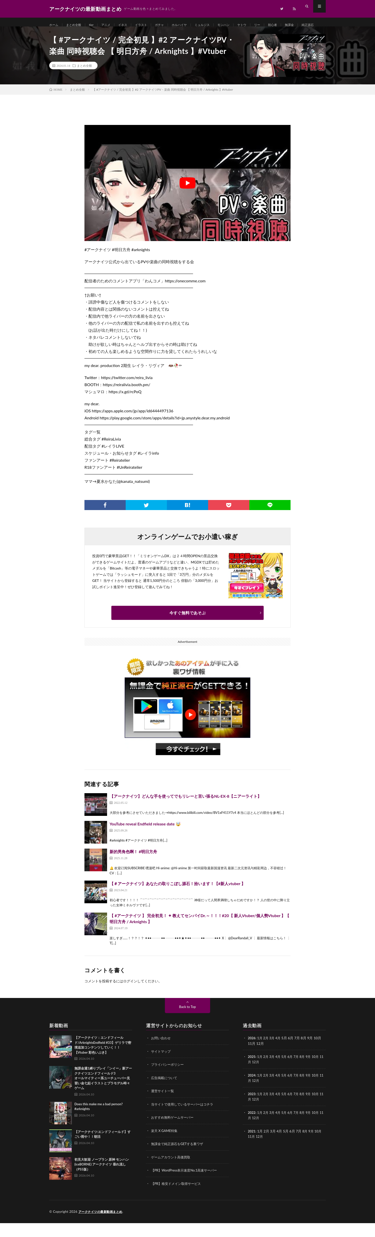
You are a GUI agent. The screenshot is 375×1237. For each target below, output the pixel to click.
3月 (273, 1053)
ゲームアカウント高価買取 (172, 1171)
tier (95, 25)
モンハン (241, 25)
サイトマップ (161, 1066)
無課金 (312, 25)
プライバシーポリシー (168, 1080)
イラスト (150, 25)
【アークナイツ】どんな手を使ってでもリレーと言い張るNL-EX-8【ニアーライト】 (185, 811)
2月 (267, 1053)
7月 (299, 1072)
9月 (312, 1072)
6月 (293, 1072)
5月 (286, 1072)
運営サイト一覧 (163, 1106)
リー (277, 25)
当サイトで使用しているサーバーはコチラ (184, 1119)
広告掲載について (165, 1093)
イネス (129, 25)
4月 (280, 1053)
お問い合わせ (161, 1053)
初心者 (294, 25)
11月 (251, 1077)
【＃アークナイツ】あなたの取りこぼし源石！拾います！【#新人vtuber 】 (177, 899)
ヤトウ (261, 25)
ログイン (130, 996)
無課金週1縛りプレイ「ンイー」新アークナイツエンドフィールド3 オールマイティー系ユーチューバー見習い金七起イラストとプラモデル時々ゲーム (111, 1094)
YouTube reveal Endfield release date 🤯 (145, 839)
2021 (252, 1145)
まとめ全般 (76, 25)
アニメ (111, 25)
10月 (319, 1072)
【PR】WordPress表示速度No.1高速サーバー (186, 1184)
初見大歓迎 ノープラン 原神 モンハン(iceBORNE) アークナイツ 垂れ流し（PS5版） (101, 1180)
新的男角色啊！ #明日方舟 (133, 867)
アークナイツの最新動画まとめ (102, 1226)
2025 (252, 1072)
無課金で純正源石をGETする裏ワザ (179, 1158)
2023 (252, 1109)
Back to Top (187, 1022)
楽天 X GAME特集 (165, 1145)
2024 (252, 1090)
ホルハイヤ (192, 25)
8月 (305, 1072)
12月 (260, 1077)
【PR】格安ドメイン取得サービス (178, 1197)
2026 (252, 1053)
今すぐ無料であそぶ (187, 628)
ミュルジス (217, 25)
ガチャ (170, 25)
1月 (260, 1053)
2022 (252, 1127)
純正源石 (60, 34)
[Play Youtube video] (187, 199)
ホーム (54, 25)
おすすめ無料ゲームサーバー (174, 1132)
